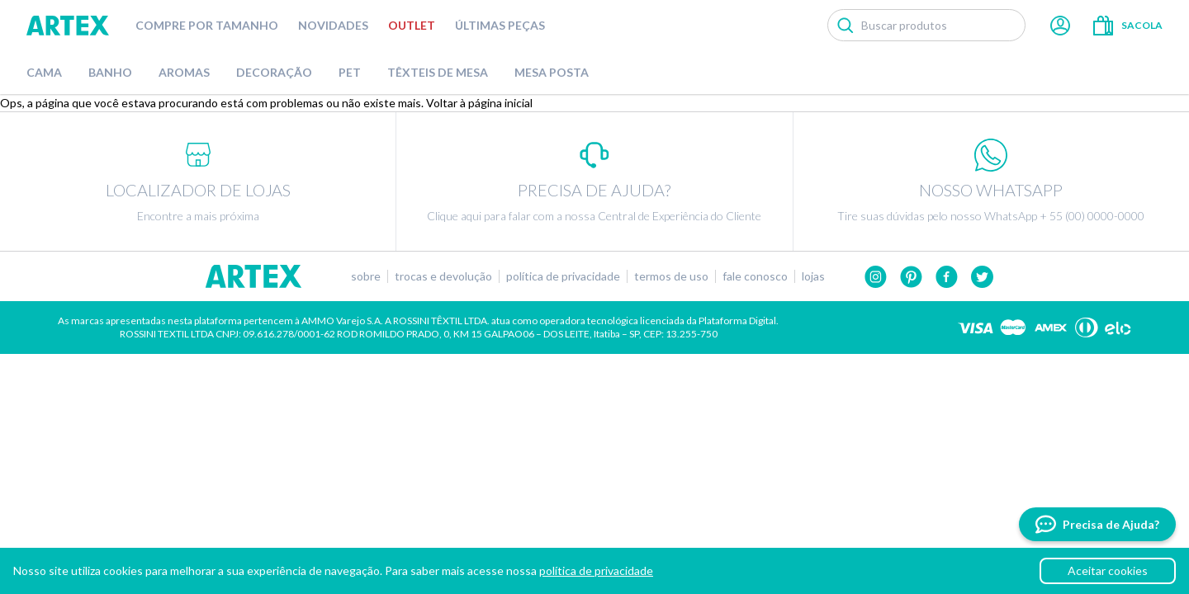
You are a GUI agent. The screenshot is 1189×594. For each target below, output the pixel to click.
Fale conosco (755, 276)
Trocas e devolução (443, 276)
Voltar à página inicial (479, 103)
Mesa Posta (551, 72)
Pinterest (911, 277)
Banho (110, 72)
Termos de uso (671, 276)
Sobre (366, 276)
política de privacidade (596, 570)
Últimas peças (500, 25)
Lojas (813, 276)
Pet (350, 72)
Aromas (184, 72)
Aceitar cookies (1108, 570)
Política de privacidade (563, 276)
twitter (982, 277)
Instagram (876, 277)
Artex (67, 25)
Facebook (947, 277)
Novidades (333, 25)
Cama (44, 72)
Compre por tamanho (206, 25)
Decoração (274, 72)
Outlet (411, 25)
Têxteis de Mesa (437, 72)
